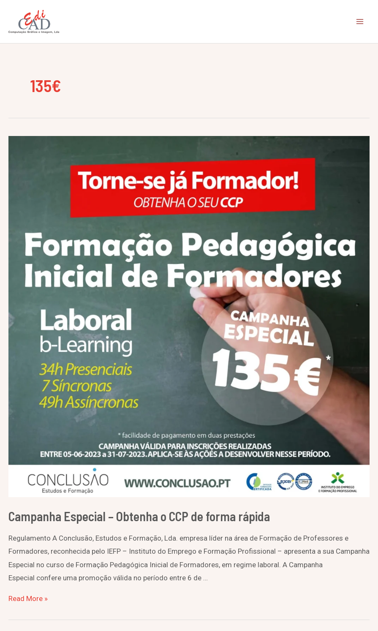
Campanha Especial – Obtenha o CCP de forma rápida (139, 516)
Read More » (28, 598)
